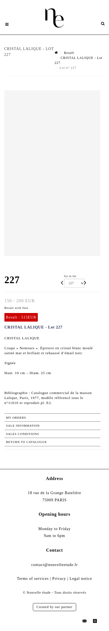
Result (69, 53)
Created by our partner (54, 607)
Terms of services (33, 579)
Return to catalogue (26, 442)
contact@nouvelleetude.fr (54, 565)
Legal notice (81, 579)
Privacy (59, 579)
